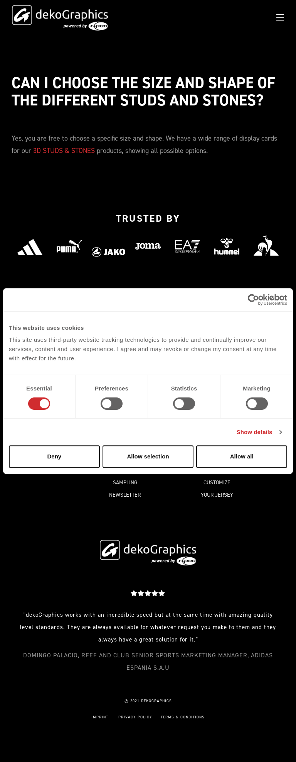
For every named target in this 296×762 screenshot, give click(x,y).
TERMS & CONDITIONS (183, 717)
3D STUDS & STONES (64, 150)
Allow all (242, 456)
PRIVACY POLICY (135, 717)
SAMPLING (125, 482)
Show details (254, 432)
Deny (54, 456)
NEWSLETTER (125, 495)
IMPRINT (99, 717)
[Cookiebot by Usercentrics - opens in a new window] (253, 299)
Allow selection (148, 456)
